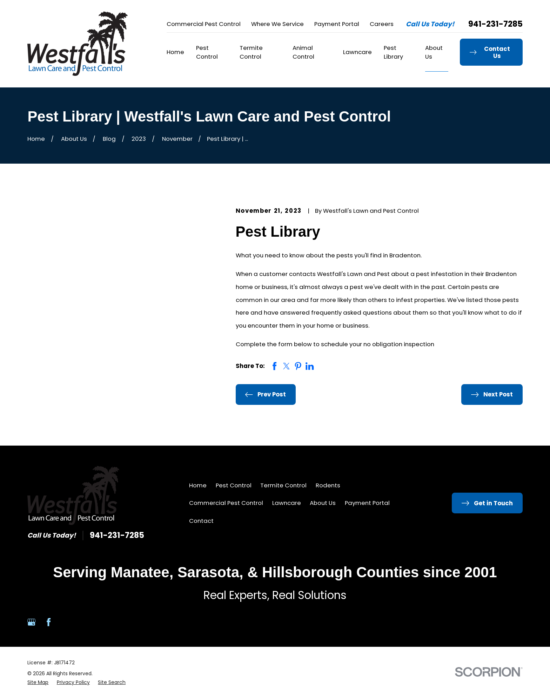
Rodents (328, 485)
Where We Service (277, 24)
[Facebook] (49, 622)
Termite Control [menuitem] (251, 52)
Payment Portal (336, 24)
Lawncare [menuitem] (357, 52)
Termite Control (283, 485)
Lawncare (286, 503)
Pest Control (233, 485)
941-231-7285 (495, 24)
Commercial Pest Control (204, 24)
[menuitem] (37, 682)
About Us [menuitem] (434, 52)
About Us (323, 503)
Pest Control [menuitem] (207, 52)
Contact (201, 521)
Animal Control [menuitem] (303, 52)
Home (198, 485)
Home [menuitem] (175, 52)
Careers (382, 24)
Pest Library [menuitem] (393, 52)
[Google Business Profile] (31, 622)
